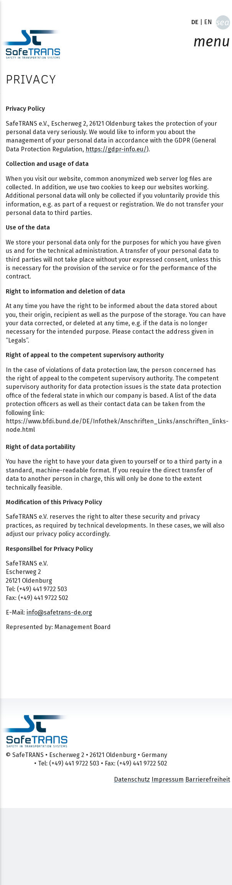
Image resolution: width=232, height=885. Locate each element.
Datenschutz (132, 779)
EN (208, 22)
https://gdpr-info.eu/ (116, 149)
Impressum (167, 779)
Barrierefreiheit (207, 779)
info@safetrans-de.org (59, 612)
